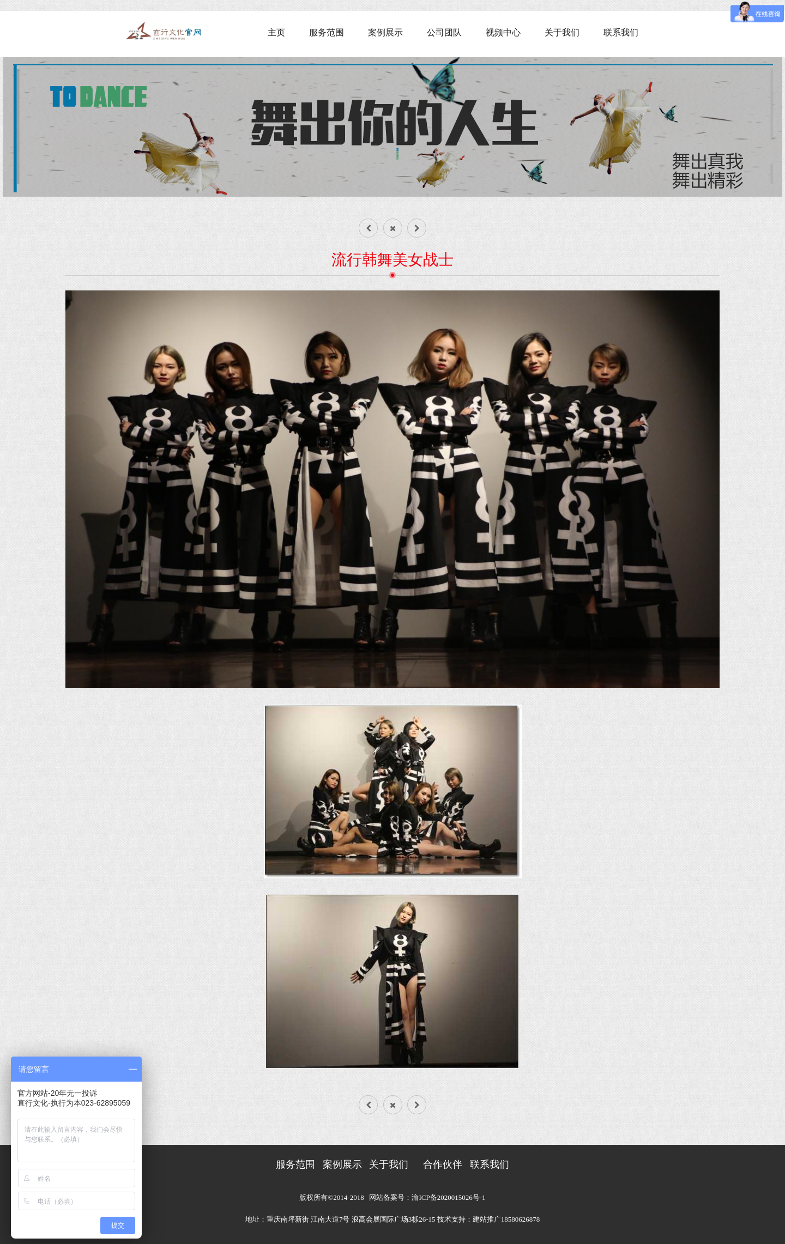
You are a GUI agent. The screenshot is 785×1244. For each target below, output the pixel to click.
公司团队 (444, 32)
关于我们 (562, 32)
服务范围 (326, 32)
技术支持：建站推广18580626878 (488, 1219)
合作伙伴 (442, 1164)
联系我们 (620, 32)
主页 (276, 32)
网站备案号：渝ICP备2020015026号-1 (427, 1197)
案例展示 (385, 32)
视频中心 (503, 32)
